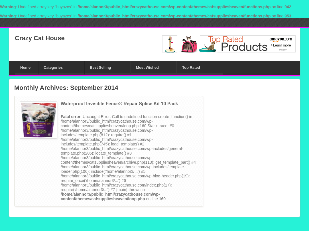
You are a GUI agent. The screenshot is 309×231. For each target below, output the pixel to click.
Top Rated (191, 67)
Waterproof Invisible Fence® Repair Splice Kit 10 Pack (119, 103)
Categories (53, 67)
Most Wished (147, 67)
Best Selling (100, 67)
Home (25, 67)
